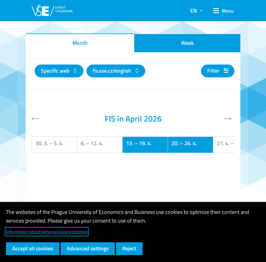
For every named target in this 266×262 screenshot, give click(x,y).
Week (187, 43)
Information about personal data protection (46, 231)
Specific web (56, 71)
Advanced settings (88, 248)
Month (80, 43)
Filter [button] (217, 71)
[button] (221, 10)
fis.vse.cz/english (112, 71)
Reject (129, 248)
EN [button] (193, 11)
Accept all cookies (32, 248)
